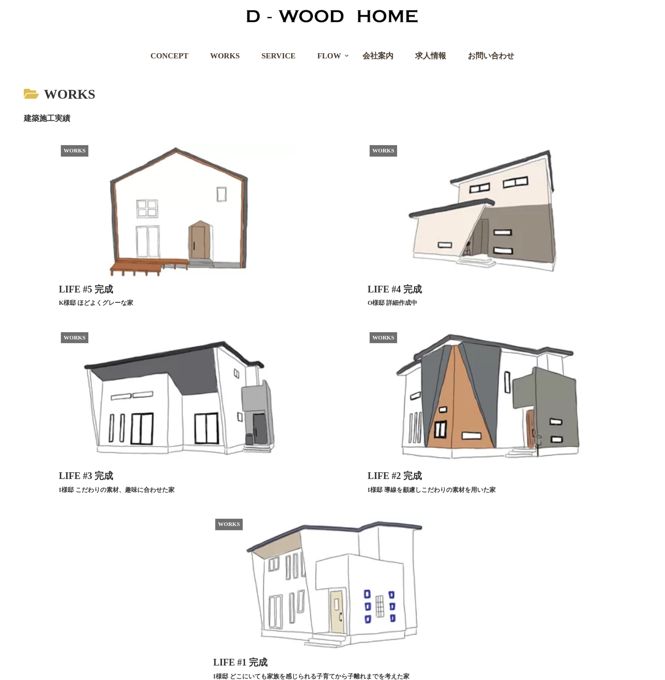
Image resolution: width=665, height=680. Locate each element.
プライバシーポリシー (94, 665)
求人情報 (155, 665)
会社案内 (32, 665)
